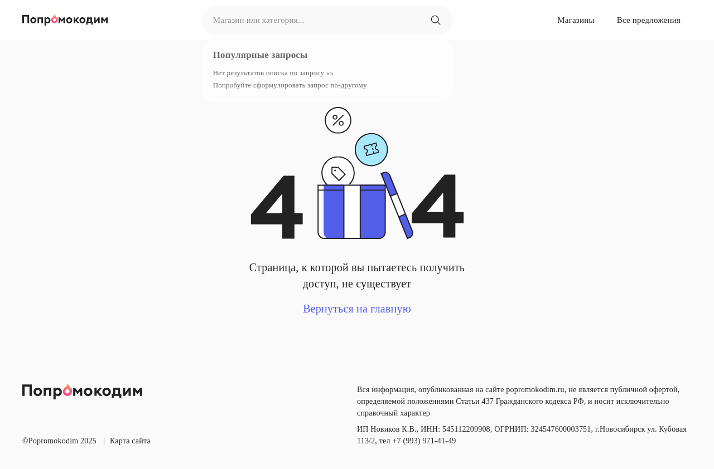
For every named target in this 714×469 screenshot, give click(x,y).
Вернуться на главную (357, 308)
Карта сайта (130, 441)
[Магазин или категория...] (435, 20)
